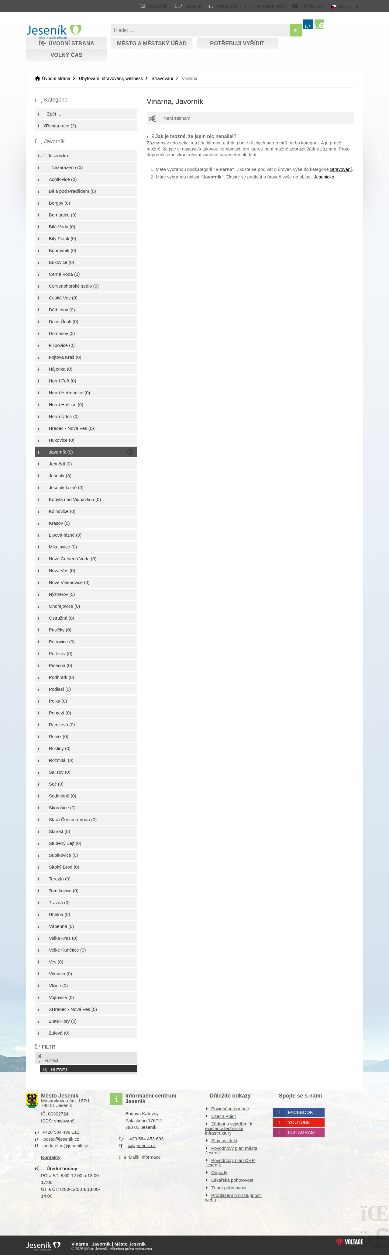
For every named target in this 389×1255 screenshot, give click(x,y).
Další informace (145, 1155)
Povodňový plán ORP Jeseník (230, 1161)
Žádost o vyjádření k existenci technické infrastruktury (228, 1127)
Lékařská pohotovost (232, 1178)
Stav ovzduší (224, 1139)
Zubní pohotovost (228, 1186)
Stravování (162, 78)
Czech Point (223, 1114)
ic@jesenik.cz (142, 1143)
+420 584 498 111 (60, 1130)
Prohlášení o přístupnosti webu (233, 1196)
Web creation (349, 1240)
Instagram (301, 1130)
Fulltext (47, 1058)
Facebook (300, 1110)
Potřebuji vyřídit (237, 43)
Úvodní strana (54, 32)
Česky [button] (345, 6)
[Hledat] (296, 30)
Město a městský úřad (152, 43)
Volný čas (66, 55)
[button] (264, 5)
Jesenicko (324, 176)
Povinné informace (230, 1107)
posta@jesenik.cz (61, 1137)
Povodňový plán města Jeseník (231, 1149)
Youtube (299, 1120)
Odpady (219, 1171)
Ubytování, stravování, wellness (111, 78)
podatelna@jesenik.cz (65, 1144)
